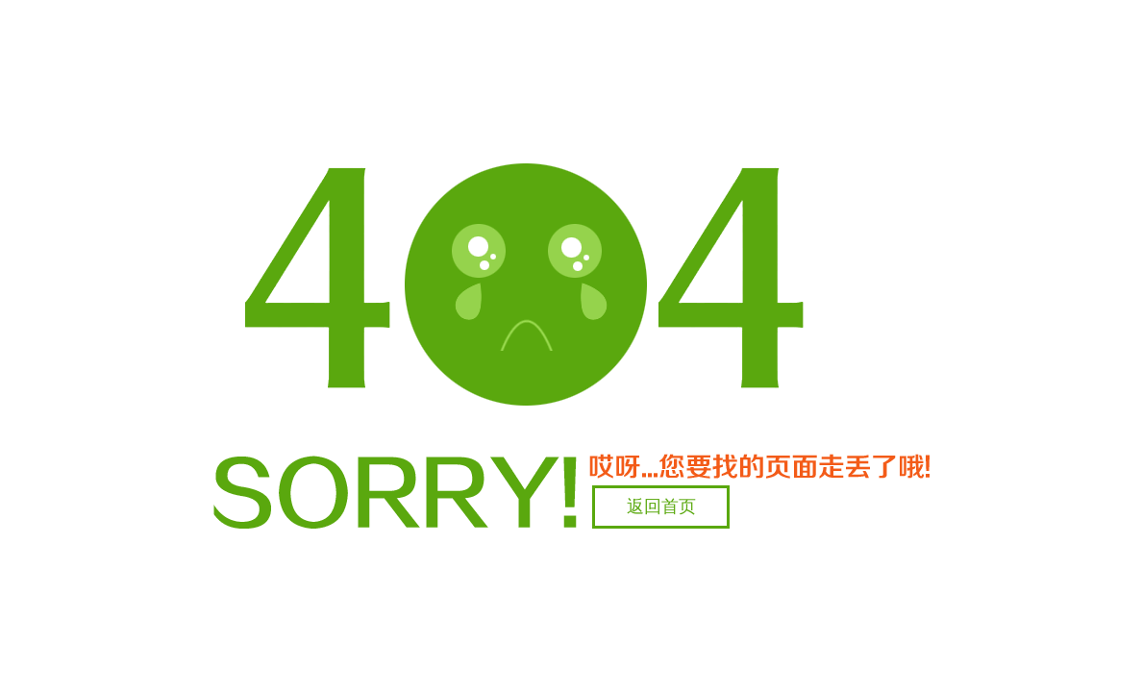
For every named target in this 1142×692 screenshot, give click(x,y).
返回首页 (661, 506)
